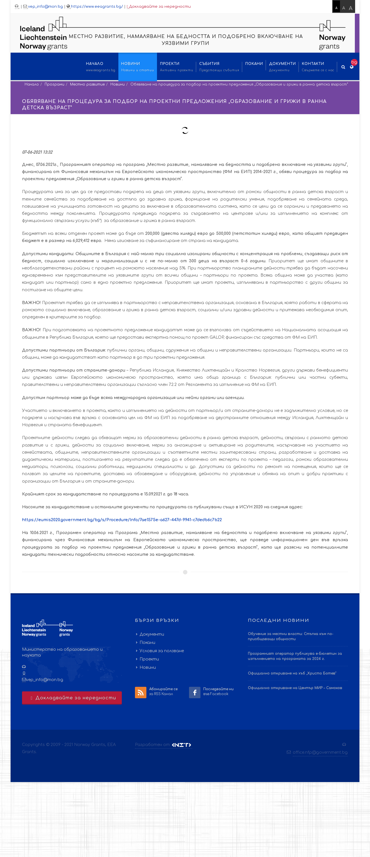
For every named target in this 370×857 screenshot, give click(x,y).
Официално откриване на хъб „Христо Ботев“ (292, 673)
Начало (32, 84)
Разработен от (163, 745)
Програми (54, 84)
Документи (152, 634)
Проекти (149, 659)
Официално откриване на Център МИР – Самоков (295, 688)
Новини (117, 84)
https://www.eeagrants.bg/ (97, 7)
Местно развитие (87, 84)
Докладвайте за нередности (159, 7)
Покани (147, 642)
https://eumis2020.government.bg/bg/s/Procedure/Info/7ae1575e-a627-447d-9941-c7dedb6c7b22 (122, 520)
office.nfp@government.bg (320, 752)
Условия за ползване (162, 651)
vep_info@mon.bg (45, 7)
